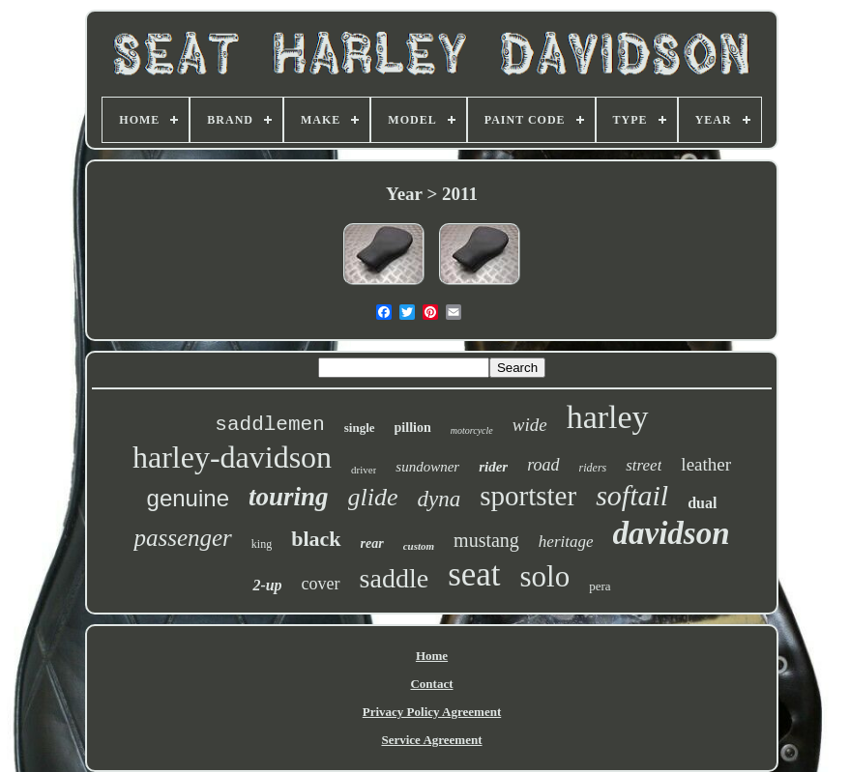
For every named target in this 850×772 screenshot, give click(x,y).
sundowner (427, 466)
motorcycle (472, 430)
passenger (182, 538)
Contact (431, 683)
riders (593, 467)
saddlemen (269, 425)
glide (373, 497)
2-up (266, 585)
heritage (566, 541)
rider (493, 466)
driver (363, 469)
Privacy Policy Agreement (432, 711)
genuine (188, 498)
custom (418, 546)
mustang (486, 540)
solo (545, 576)
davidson (671, 533)
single (359, 427)
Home (432, 655)
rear (372, 543)
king (261, 544)
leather (706, 464)
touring (289, 496)
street (643, 465)
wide (530, 425)
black (315, 539)
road (543, 464)
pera (599, 586)
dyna (439, 499)
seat (474, 574)
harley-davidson (232, 457)
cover (321, 583)
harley (608, 417)
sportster (528, 495)
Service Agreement (431, 739)
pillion (413, 427)
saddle (394, 578)
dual (702, 503)
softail (632, 495)
